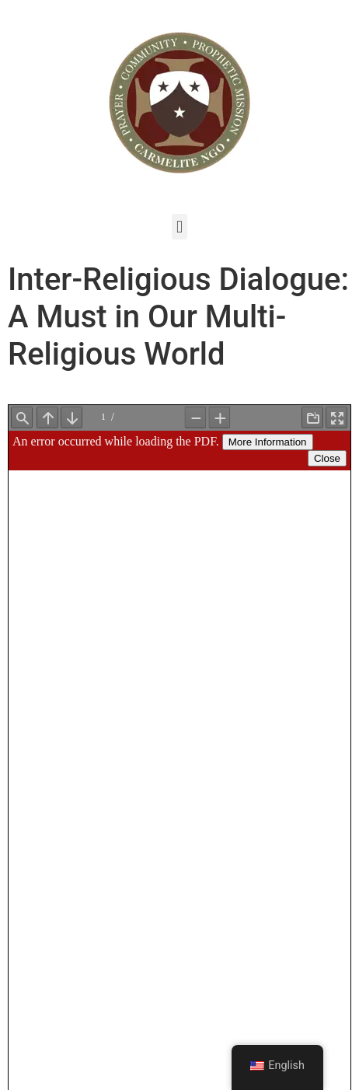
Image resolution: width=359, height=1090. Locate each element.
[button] (179, 226)
